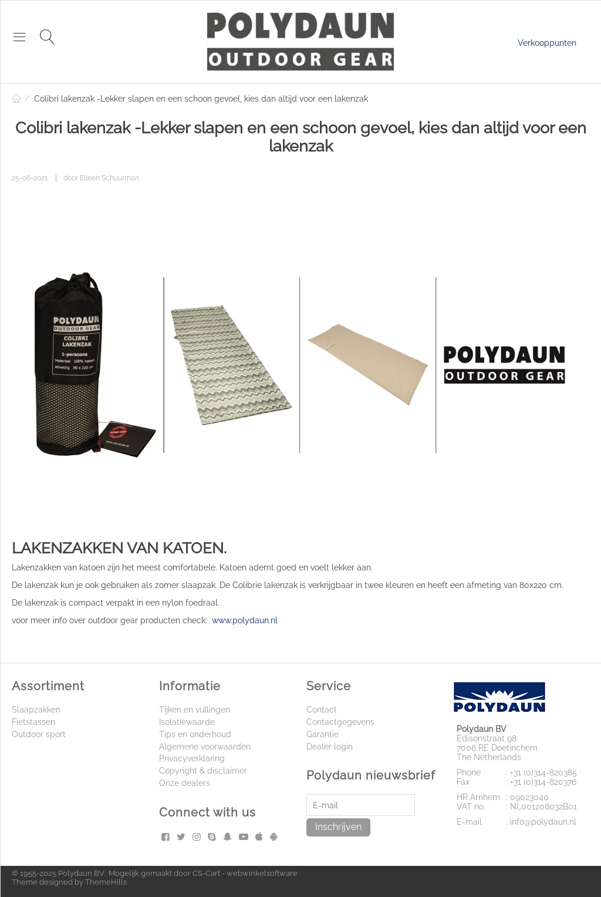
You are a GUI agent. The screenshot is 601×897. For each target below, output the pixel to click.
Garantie (322, 734)
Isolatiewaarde (187, 722)
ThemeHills (106, 882)
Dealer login (329, 746)
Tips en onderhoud (195, 734)
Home (16, 99)
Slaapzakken (36, 709)
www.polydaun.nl (245, 620)
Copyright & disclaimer (203, 770)
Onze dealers (184, 783)
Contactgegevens (340, 722)
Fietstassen (33, 722)
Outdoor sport (39, 734)
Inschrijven (338, 826)
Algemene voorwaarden (205, 746)
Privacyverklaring (192, 758)
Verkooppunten (547, 43)
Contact (321, 709)
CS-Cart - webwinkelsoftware (245, 873)
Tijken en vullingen (194, 709)
